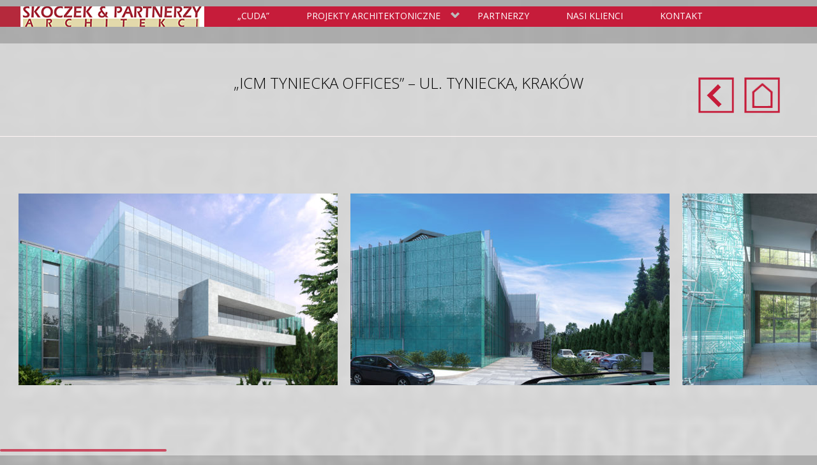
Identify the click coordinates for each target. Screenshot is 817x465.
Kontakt (681, 16)
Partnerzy (503, 16)
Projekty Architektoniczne (381, 17)
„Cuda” (253, 16)
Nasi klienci (594, 16)
